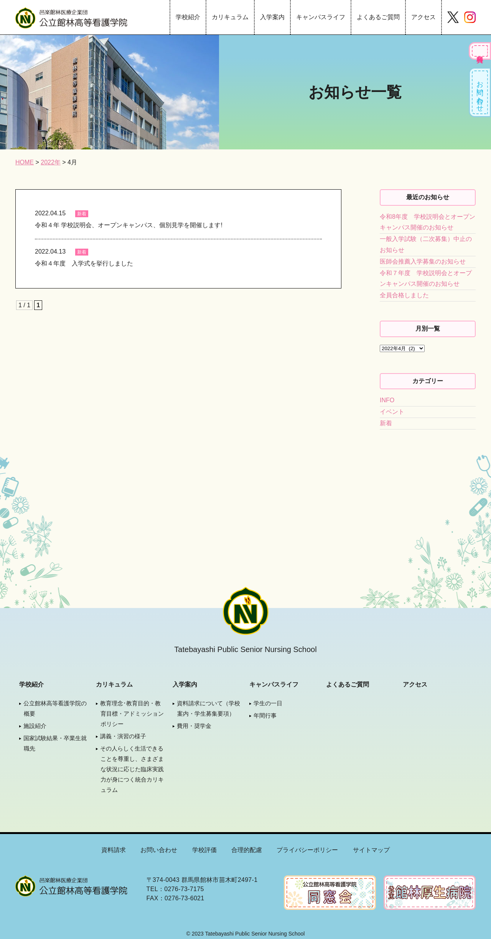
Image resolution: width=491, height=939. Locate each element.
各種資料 (480, 51)
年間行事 (265, 715)
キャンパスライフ (320, 17)
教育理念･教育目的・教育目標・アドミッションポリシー (132, 713)
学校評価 (204, 850)
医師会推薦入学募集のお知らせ (423, 261)
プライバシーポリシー (307, 850)
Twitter (453, 17)
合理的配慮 (246, 850)
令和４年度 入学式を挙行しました (84, 263)
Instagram (470, 17)
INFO (387, 400)
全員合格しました (404, 295)
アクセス (423, 17)
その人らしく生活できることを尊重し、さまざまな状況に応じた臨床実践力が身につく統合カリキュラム (132, 769)
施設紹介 (34, 726)
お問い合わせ (480, 92)
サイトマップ (371, 850)
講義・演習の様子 (123, 736)
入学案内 (272, 17)
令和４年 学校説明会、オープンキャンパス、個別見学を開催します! (128, 225)
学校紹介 (188, 17)
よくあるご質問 (378, 17)
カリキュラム (230, 17)
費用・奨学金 (194, 726)
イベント (392, 411)
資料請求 (113, 850)
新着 (81, 213)
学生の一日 (268, 703)
